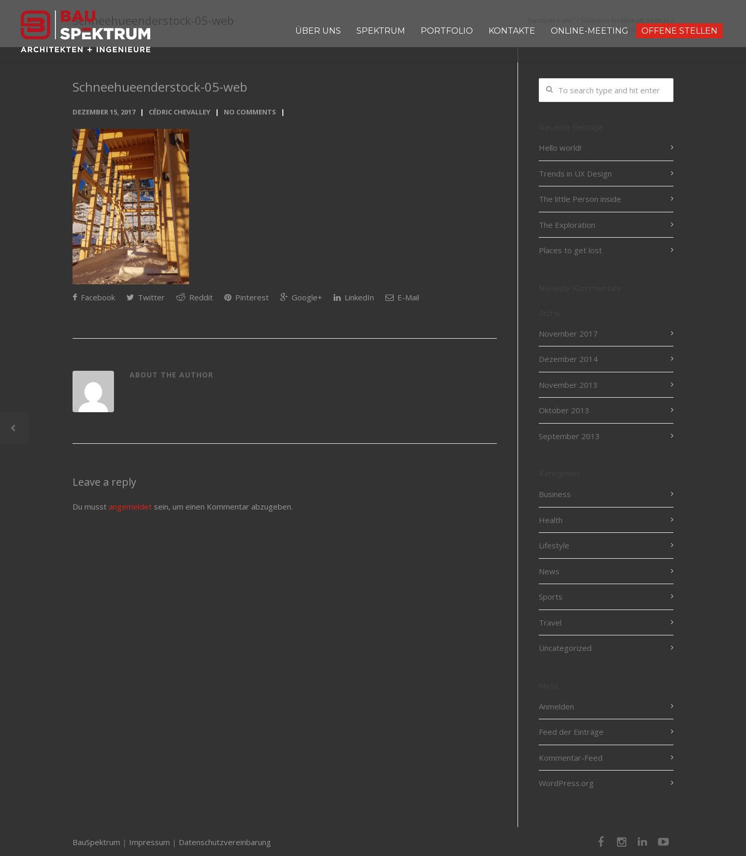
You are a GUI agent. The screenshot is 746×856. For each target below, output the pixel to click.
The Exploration (567, 225)
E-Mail (402, 297)
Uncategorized (565, 648)
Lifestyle (554, 545)
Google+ (301, 297)
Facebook (94, 297)
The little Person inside (580, 199)
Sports (551, 596)
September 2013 (569, 436)
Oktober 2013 (564, 410)
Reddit (194, 297)
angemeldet (130, 506)
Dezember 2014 (568, 359)
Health (551, 520)
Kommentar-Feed (570, 757)
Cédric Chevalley (179, 112)
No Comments (250, 112)
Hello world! (560, 147)
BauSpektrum (96, 842)
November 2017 (568, 333)
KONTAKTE (512, 31)
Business (555, 494)
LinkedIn (354, 297)
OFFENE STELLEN (679, 31)
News (549, 571)
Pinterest (246, 297)
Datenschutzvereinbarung (225, 842)
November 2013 (568, 385)
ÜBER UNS (318, 31)
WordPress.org (566, 783)
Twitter (145, 297)
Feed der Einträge (571, 732)
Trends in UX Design (575, 173)
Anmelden (556, 706)
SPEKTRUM (380, 31)
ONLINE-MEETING (589, 31)
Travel (550, 622)
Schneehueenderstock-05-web (160, 86)
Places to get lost (570, 250)
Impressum (149, 842)
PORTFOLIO (447, 31)
